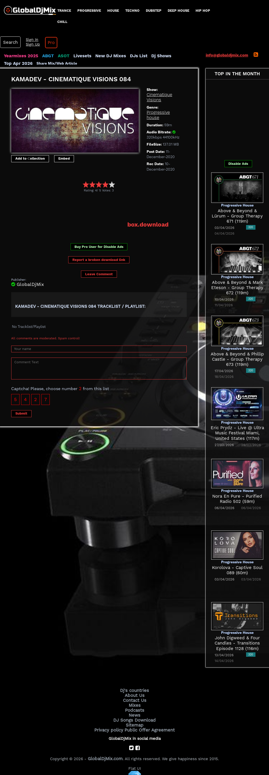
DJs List (127, 55)
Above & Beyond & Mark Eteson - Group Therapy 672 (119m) (237, 287)
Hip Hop (203, 10)
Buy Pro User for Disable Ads (98, 235)
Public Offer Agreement (148, 725)
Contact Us (134, 698)
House (113, 10)
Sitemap (134, 720)
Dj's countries (135, 689)
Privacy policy (112, 725)
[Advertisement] (106, 196)
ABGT (43, 55)
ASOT (58, 55)
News (134, 711)
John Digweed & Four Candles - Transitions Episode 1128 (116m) (237, 643)
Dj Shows (148, 55)
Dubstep (153, 10)
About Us (134, 694)
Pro (46, 42)
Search (9, 42)
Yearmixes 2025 (19, 55)
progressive (89, 10)
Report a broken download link (98, 249)
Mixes (134, 703)
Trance (64, 10)
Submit (21, 402)
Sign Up (29, 44)
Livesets (75, 55)
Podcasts (134, 707)
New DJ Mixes (101, 55)
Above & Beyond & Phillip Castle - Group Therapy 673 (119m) (237, 359)
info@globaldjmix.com (227, 55)
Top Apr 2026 (173, 55)
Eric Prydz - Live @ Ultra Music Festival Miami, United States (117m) (237, 432)
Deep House (178, 10)
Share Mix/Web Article (24, 63)
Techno (132, 10)
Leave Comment (99, 263)
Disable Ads (238, 163)
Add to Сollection (30, 158)
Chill (62, 22)
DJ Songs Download (135, 716)
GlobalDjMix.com (105, 753)
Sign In (28, 40)
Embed (64, 158)
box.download (150, 214)
